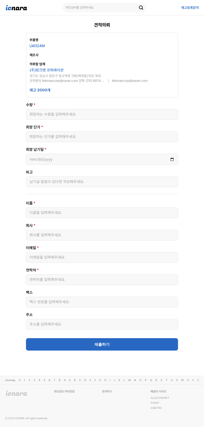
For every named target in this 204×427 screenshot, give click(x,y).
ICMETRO (156, 408)
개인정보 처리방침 (64, 391)
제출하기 (102, 344)
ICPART (155, 403)
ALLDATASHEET (160, 397)
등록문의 (190, 8)
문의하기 (107, 391)
